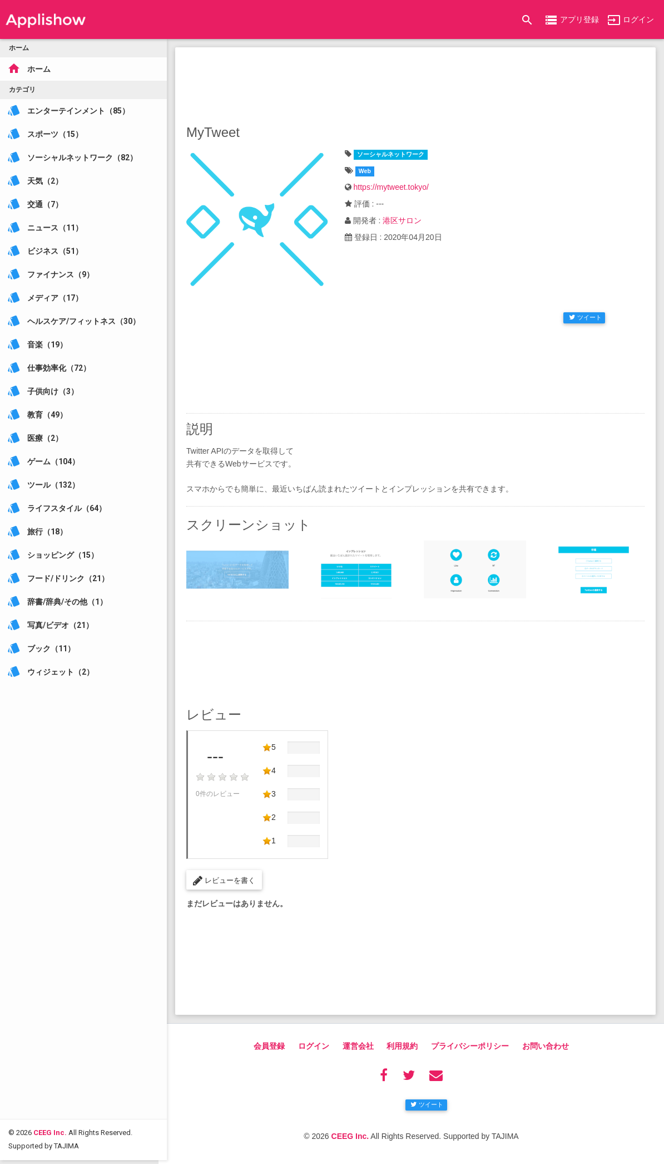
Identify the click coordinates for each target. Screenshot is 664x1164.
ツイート (585, 317)
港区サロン (402, 220)
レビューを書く (224, 880)
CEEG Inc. (50, 1079)
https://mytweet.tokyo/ (391, 187)
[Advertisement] (415, 83)
